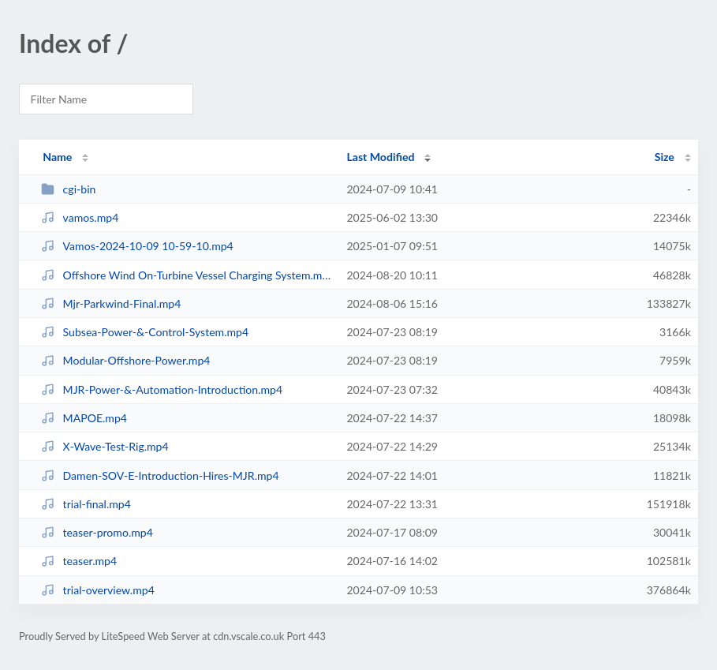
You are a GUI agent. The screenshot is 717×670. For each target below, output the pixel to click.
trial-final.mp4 (86, 504)
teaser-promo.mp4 (97, 532)
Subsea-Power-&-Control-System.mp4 (144, 332)
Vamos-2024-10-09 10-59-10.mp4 (137, 246)
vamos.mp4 (79, 217)
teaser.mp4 (79, 560)
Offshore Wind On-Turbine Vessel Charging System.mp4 (186, 275)
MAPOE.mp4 (84, 418)
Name (57, 156)
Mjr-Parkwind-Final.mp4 (111, 303)
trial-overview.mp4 (98, 590)
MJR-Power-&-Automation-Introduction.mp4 (161, 389)
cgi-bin (68, 189)
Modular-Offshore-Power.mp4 (125, 360)
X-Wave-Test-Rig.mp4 (105, 446)
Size (664, 156)
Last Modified (380, 156)
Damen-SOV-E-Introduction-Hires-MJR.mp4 (159, 475)
